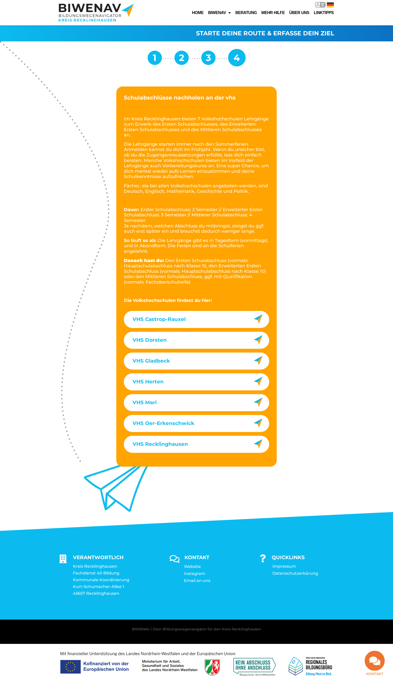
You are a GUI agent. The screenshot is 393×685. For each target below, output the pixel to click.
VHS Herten (148, 382)
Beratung (246, 13)
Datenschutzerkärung (295, 573)
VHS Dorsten (150, 340)
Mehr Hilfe (273, 13)
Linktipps (324, 13)
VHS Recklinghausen (160, 444)
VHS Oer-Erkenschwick (163, 423)
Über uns (299, 13)
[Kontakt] (374, 663)
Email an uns (197, 580)
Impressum (284, 566)
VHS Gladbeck (151, 361)
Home (198, 13)
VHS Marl (145, 402)
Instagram (194, 573)
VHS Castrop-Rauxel (159, 319)
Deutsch (330, 5)
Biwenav (219, 12)
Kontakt (374, 676)
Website (192, 566)
